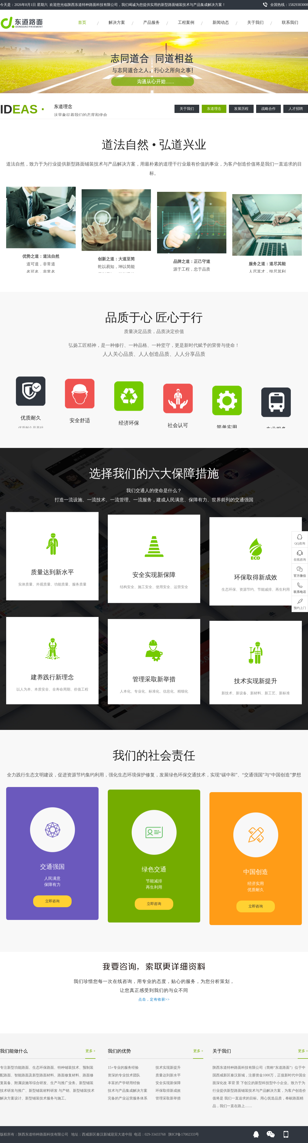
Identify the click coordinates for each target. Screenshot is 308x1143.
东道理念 (214, 109)
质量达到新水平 (168, 1075)
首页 (82, 22)
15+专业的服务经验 (123, 1067)
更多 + (90, 1051)
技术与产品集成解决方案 (127, 1091)
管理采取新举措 (168, 1098)
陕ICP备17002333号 (183, 1134)
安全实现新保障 (168, 1083)
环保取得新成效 (168, 1091)
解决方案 (117, 22)
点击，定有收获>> (154, 999)
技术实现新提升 (168, 1067)
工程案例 (186, 22)
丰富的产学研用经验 (124, 1083)
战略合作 (268, 109)
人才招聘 (295, 109)
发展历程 (241, 109)
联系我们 (290, 22)
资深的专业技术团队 (124, 1075)
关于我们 (255, 22)
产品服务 (151, 22)
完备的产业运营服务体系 (127, 1098)
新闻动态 (221, 22)
